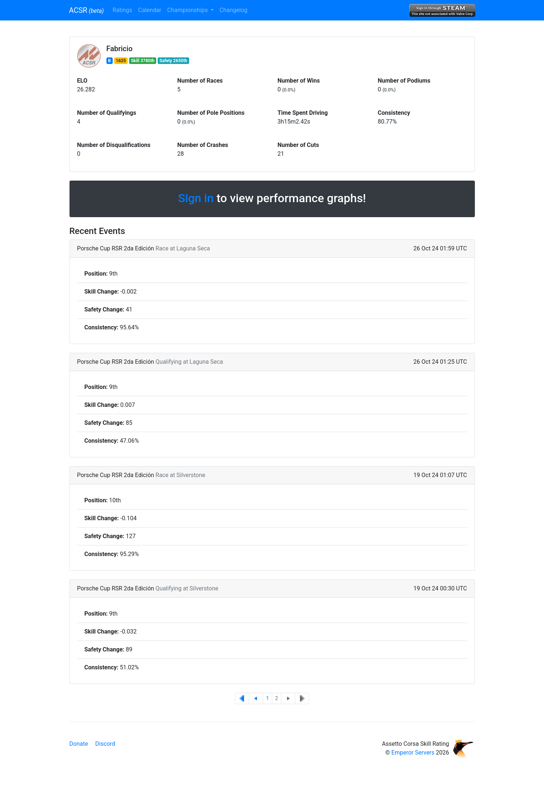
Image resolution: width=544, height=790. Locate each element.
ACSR (86, 10)
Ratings (122, 10)
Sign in (196, 198)
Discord (105, 743)
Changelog (233, 10)
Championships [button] (188, 10)
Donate (79, 743)
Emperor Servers (413, 752)
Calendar (149, 10)
